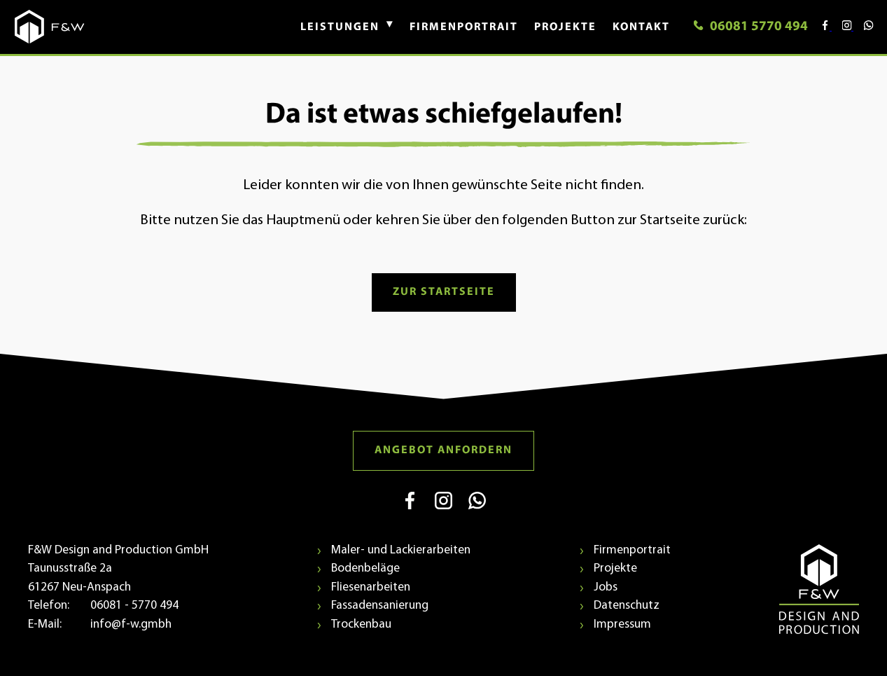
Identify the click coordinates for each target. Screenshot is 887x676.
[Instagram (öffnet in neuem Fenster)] (444, 513)
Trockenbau (361, 624)
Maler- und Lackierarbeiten (400, 550)
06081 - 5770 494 (134, 606)
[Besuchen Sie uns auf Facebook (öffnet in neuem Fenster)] (821, 27)
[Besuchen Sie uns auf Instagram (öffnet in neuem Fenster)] (842, 27)
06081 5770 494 (750, 27)
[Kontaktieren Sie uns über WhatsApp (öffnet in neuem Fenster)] (863, 27)
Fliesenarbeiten (370, 587)
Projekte (615, 568)
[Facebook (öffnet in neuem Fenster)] (411, 513)
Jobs (605, 587)
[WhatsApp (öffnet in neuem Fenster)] (477, 513)
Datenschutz (626, 606)
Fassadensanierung (379, 606)
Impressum (622, 624)
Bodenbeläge (365, 568)
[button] (339, 27)
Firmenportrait (632, 550)
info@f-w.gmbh (131, 624)
